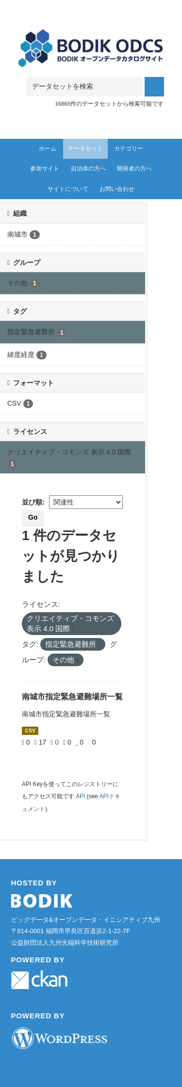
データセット (85, 148)
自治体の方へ (88, 168)
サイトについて (68, 189)
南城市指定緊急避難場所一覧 (72, 697)
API (80, 796)
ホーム (47, 148)
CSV (30, 730)
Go (32, 517)
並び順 (32, 502)
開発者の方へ (134, 168)
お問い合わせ (116, 189)
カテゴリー (128, 148)
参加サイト (44, 168)
